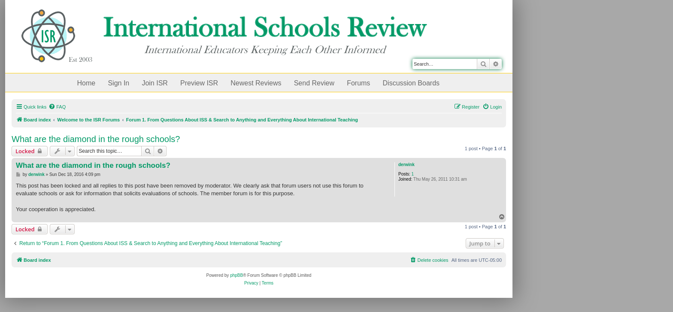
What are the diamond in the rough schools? (96, 139)
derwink (406, 164)
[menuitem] (57, 107)
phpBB (236, 275)
